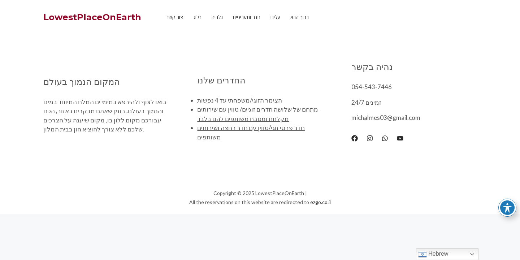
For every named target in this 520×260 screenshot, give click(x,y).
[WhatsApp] (385, 138)
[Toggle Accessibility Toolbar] (507, 207)
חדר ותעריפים (246, 17)
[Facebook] (354, 138)
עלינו (275, 17)
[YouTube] (400, 138)
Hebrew (433, 254)
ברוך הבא (299, 17)
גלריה (217, 17)
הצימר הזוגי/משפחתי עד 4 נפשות (239, 100)
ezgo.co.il (320, 202)
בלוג (197, 17)
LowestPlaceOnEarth (92, 17)
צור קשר (174, 17)
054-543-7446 (371, 87)
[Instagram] (370, 138)
